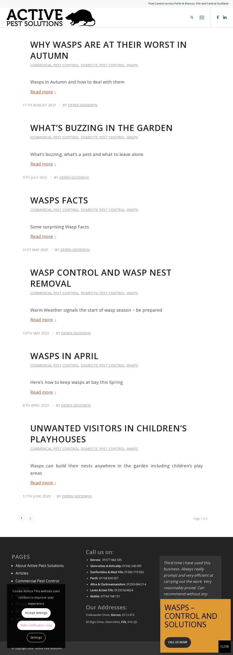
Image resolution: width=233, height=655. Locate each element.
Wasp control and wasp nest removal (101, 278)
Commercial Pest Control (37, 581)
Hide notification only (36, 625)
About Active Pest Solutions (39, 565)
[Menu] (201, 17)
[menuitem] (191, 17)
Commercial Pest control (54, 65)
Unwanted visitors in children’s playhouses (108, 433)
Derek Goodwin (82, 105)
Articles (21, 573)
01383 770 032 (134, 572)
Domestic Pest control (103, 65)
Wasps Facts (59, 200)
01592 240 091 (132, 566)
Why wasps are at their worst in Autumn (108, 50)
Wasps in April (64, 356)
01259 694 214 (136, 584)
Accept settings (36, 613)
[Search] (191, 17)
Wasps (132, 65)
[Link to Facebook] (217, 17)
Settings (36, 637)
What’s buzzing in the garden (101, 128)
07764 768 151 (110, 596)
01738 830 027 (108, 578)
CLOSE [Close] (224, 646)
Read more (44, 92)
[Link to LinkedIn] (224, 17)
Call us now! (177, 642)
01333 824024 (123, 590)
